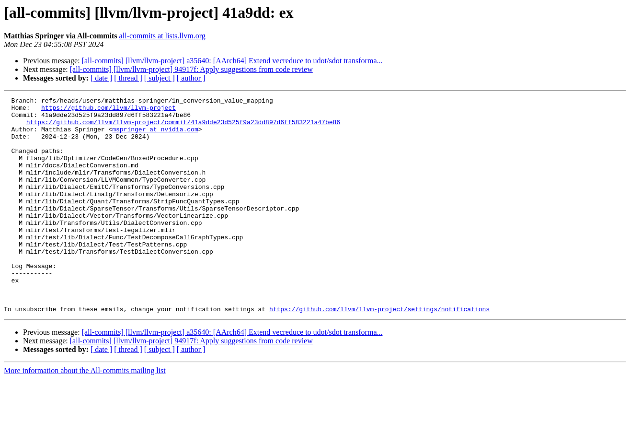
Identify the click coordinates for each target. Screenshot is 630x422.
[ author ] (191, 78)
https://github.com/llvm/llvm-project (108, 110)
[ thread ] (128, 78)
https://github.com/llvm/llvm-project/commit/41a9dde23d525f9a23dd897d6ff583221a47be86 (183, 127)
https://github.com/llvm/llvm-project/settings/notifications (379, 352)
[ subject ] (159, 78)
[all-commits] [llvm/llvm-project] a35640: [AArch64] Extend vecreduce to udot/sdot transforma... (232, 61)
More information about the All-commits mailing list (85, 414)
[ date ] (101, 78)
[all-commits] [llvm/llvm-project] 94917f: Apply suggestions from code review (191, 69)
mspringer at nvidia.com (155, 136)
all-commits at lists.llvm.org (162, 36)
